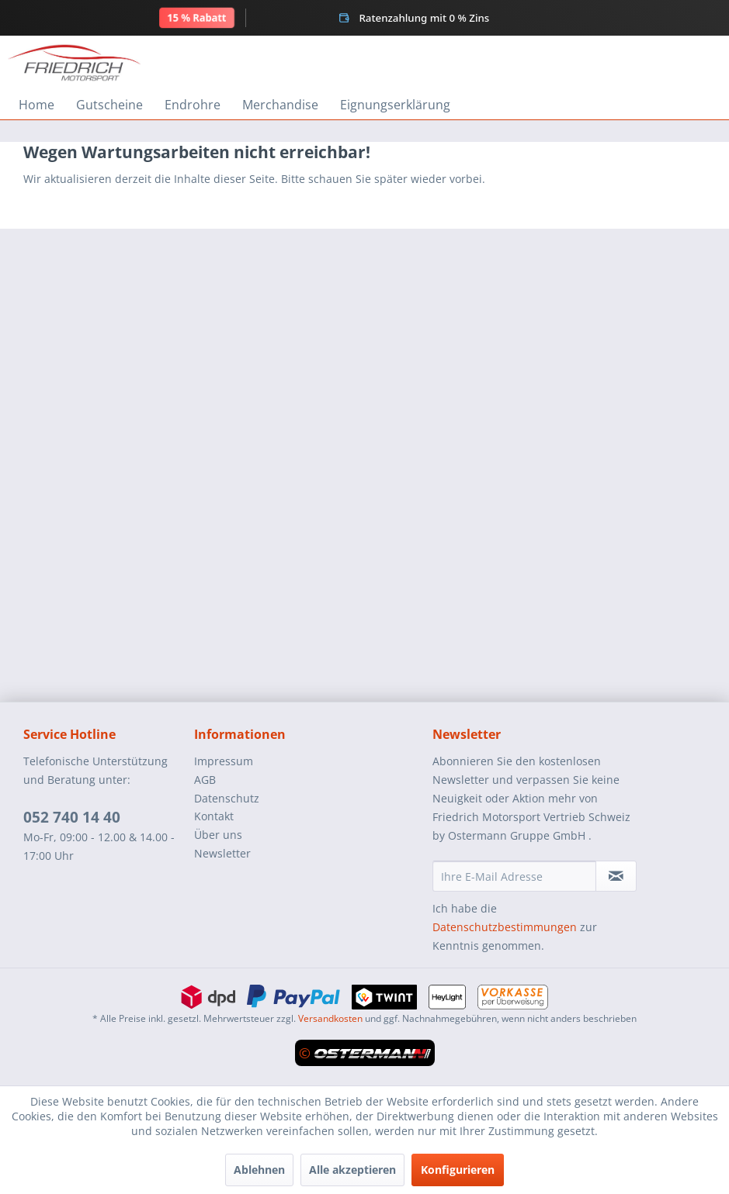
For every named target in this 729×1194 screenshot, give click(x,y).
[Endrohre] (192, 104)
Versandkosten (330, 1018)
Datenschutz (226, 798)
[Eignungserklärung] (395, 104)
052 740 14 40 (71, 817)
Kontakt (214, 816)
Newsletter (222, 853)
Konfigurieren (458, 1169)
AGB (205, 779)
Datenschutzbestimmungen (504, 927)
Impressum (223, 761)
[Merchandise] (280, 104)
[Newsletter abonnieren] (616, 876)
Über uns (218, 834)
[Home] (36, 104)
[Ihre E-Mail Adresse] (514, 876)
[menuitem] (36, 104)
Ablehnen (259, 1169)
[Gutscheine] (109, 104)
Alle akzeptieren (352, 1169)
